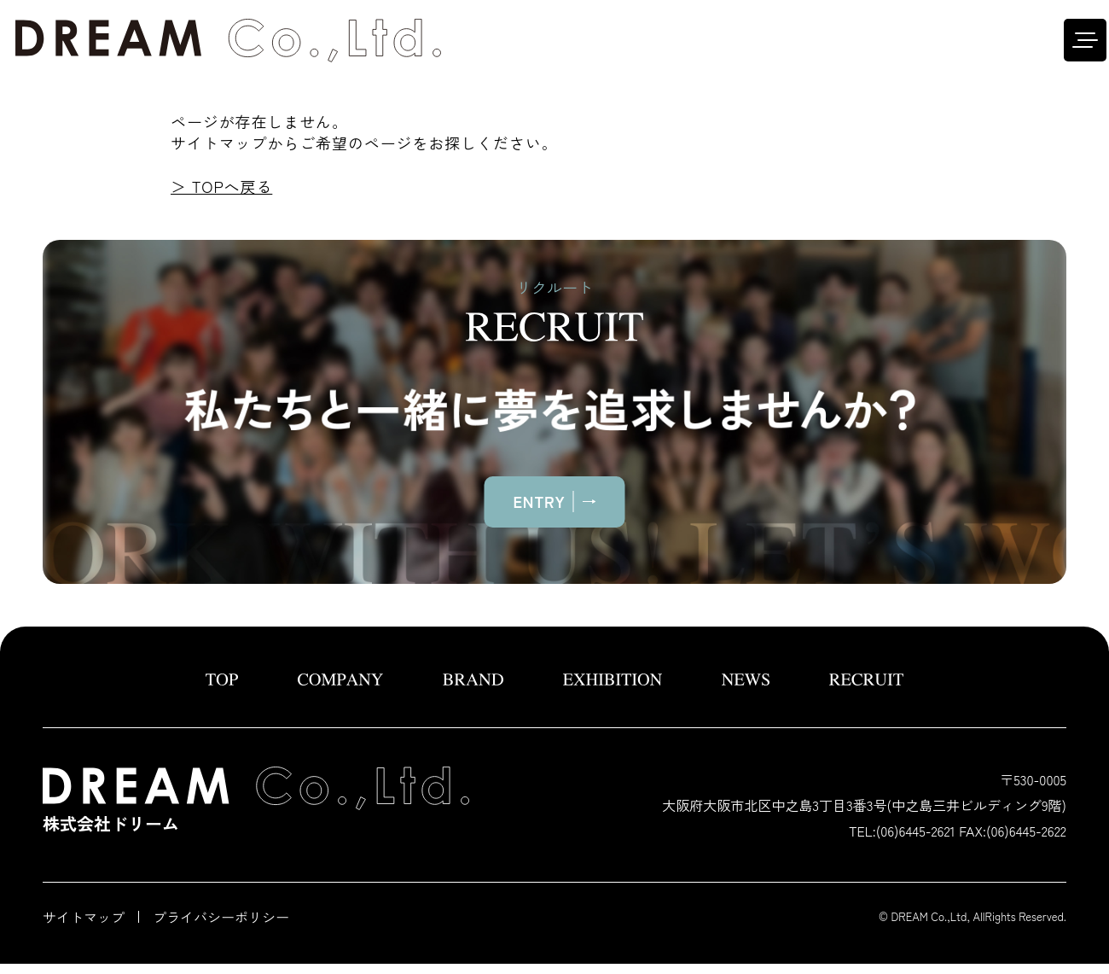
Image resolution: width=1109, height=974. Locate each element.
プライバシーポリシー (221, 917)
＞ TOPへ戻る (221, 186)
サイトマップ (84, 917)
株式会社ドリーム (256, 801)
